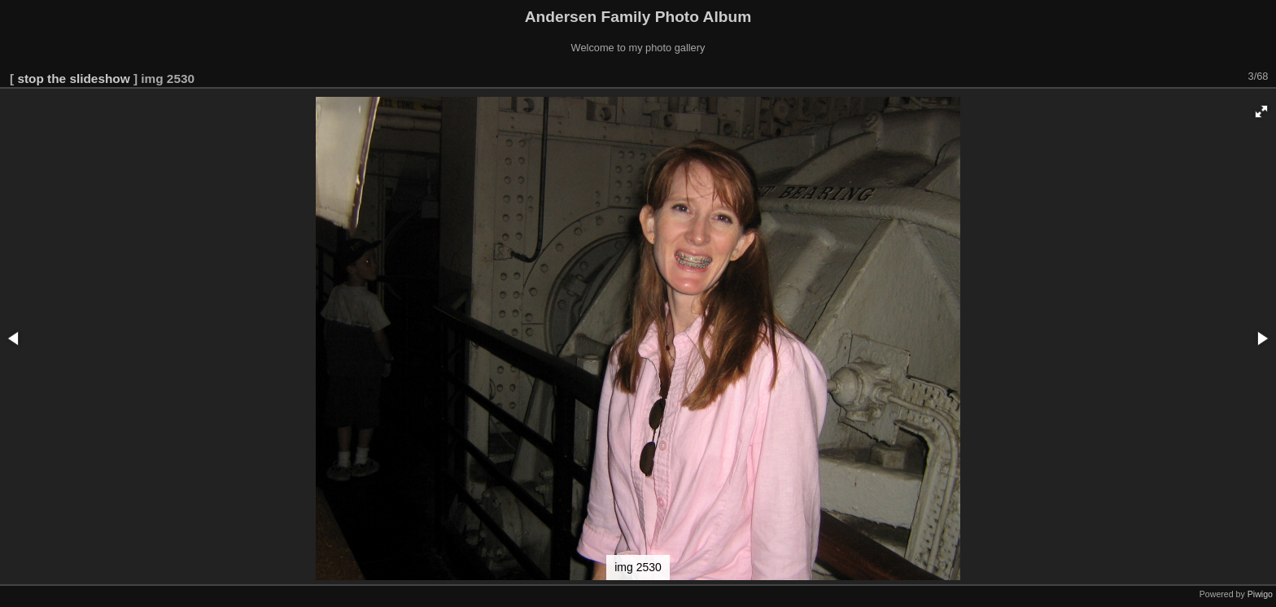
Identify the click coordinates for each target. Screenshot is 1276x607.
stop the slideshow (73, 78)
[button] (1261, 111)
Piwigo (1260, 594)
